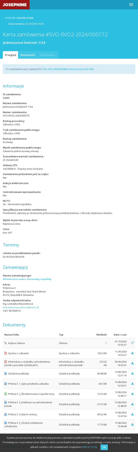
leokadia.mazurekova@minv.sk (21, 307)
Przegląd (10, 55)
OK (104, 447)
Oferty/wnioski (48, 55)
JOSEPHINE (15, 4)
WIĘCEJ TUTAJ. (89, 447)
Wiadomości (28, 55)
